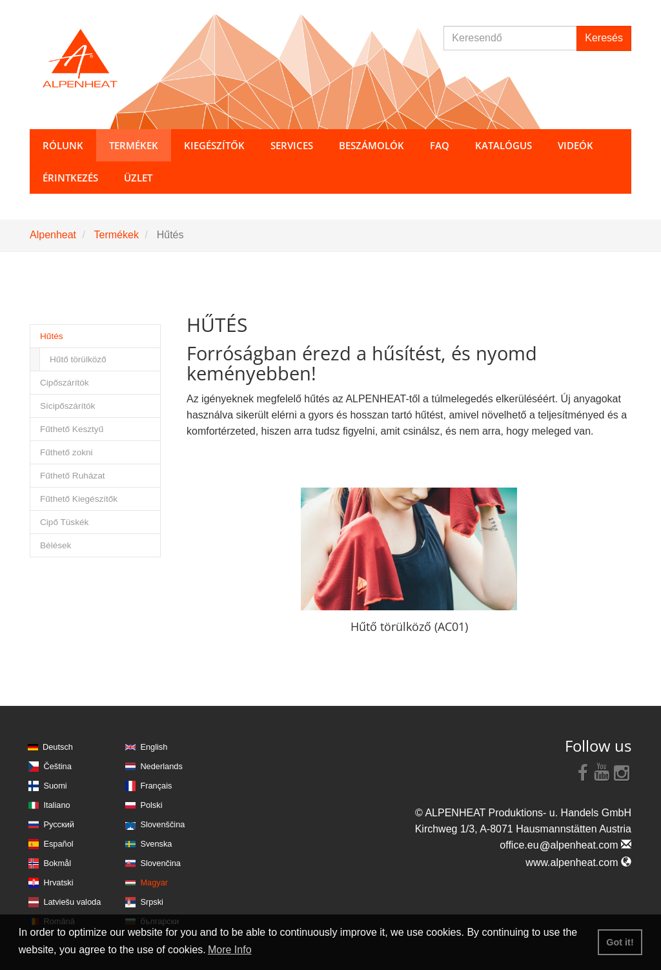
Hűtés (51, 336)
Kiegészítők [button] (214, 145)
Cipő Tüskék (64, 522)
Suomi (54, 785)
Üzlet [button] (138, 177)
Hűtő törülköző (78, 359)
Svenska (156, 844)
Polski (151, 805)
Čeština (57, 766)
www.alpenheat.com (578, 862)
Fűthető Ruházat (72, 475)
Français (156, 785)
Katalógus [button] (503, 145)
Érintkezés (70, 177)
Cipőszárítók (64, 382)
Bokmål (57, 863)
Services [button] (291, 145)
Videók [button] (575, 145)
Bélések (55, 545)
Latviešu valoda (72, 902)
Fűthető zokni (66, 452)
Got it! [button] (619, 942)
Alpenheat (53, 234)
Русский (58, 824)
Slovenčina (160, 863)
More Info (230, 949)
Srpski (151, 902)
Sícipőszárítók (67, 406)
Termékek (116, 234)
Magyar (154, 882)
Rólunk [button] (63, 145)
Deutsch (58, 747)
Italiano (56, 805)
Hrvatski (58, 882)
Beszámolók (371, 145)
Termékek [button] (133, 145)
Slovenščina (162, 824)
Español (58, 844)
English (153, 747)
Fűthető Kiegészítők (78, 499)
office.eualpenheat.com (565, 845)
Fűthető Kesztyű (71, 429)
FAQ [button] (439, 145)
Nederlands (161, 766)
